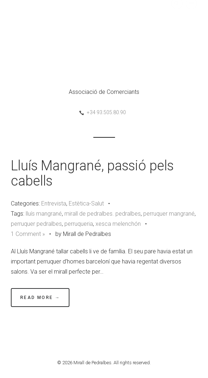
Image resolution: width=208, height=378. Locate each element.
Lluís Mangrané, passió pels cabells (92, 173)
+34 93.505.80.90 (106, 112)
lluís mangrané (44, 213)
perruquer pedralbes (36, 223)
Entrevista (53, 203)
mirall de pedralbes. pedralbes (102, 213)
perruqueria (78, 223)
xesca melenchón (118, 223)
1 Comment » (28, 233)
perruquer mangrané (169, 213)
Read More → (40, 297)
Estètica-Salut (86, 203)
